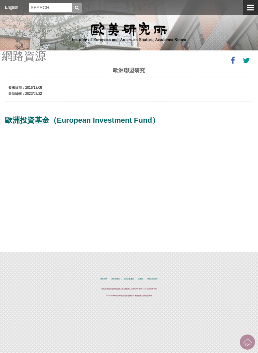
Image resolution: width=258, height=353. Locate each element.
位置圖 (140, 279)
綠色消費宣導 (152, 279)
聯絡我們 (103, 279)
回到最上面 (247, 342)
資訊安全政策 (129, 279)
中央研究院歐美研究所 (129, 32)
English (11, 7)
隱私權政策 (116, 279)
